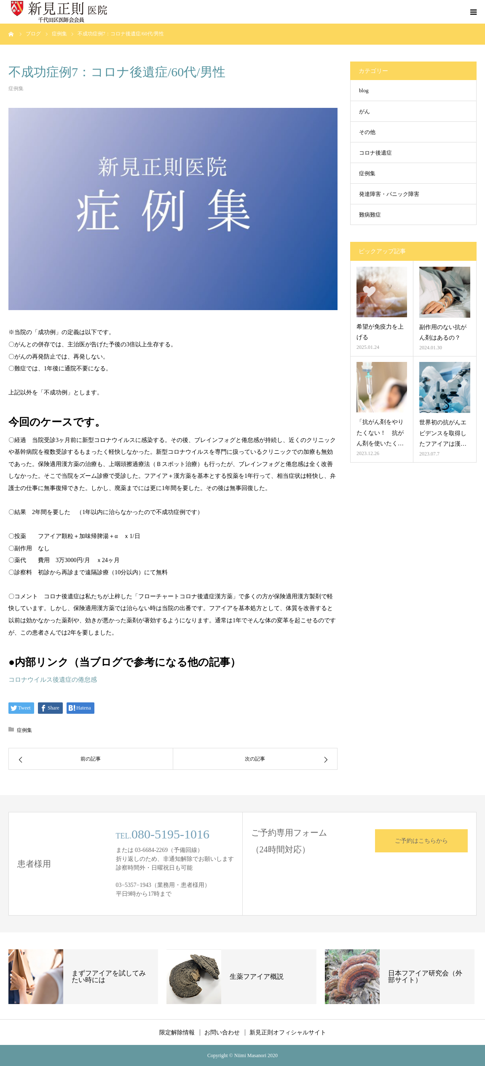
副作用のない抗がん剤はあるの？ (442, 332)
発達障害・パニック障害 (389, 194)
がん (364, 112)
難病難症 (370, 215)
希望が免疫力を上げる (380, 332)
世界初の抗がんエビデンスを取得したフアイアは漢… (442, 433)
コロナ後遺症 (375, 153)
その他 (367, 132)
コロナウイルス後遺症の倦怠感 (52, 679)
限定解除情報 (177, 1032)
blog (364, 91)
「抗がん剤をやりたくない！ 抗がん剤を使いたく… (380, 432)
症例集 (16, 88)
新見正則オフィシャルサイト (287, 1032)
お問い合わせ (222, 1032)
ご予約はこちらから (421, 841)
